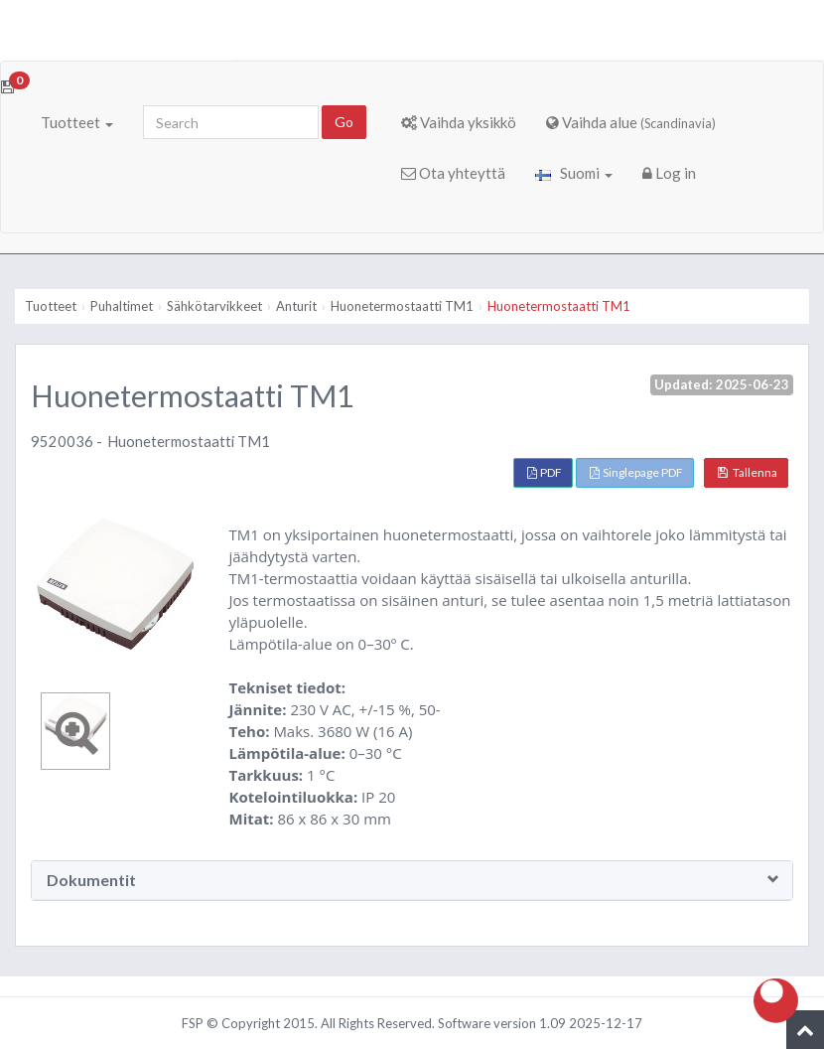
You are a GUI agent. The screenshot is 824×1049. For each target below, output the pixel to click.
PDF (544, 472)
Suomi (574, 173)
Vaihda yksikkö (458, 122)
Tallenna (747, 472)
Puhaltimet (121, 306)
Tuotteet (77, 122)
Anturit (296, 306)
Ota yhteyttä (453, 173)
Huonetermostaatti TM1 (402, 306)
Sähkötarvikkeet (214, 306)
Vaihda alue (631, 122)
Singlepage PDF (636, 472)
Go (344, 121)
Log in (669, 173)
